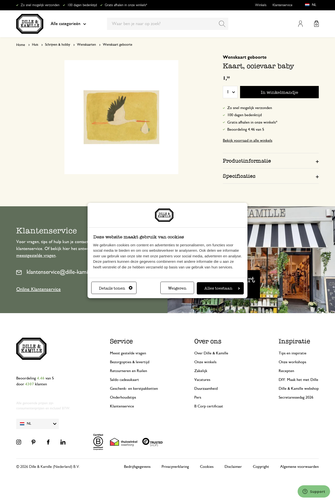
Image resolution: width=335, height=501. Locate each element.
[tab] (271, 160)
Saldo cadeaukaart (124, 380)
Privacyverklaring (175, 467)
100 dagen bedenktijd (82, 5)
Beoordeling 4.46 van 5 (245, 129)
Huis (35, 44)
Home (20, 45)
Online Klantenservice (38, 289)
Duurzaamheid (206, 388)
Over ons (207, 341)
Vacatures (202, 380)
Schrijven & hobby (57, 44)
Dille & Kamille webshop (299, 388)
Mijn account (300, 24)
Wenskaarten (86, 44)
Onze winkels (205, 362)
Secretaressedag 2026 (296, 397)
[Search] (222, 24)
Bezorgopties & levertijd (129, 362)
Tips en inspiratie (292, 353)
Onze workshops (292, 362)
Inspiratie (294, 341)
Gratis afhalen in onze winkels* (126, 5)
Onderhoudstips (123, 397)
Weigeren (177, 288)
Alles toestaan (222, 288)
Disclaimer (233, 467)
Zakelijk (200, 371)
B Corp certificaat (208, 406)
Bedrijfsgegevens (137, 467)
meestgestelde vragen (36, 255)
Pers (197, 397)
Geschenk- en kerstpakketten (134, 388)
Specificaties (239, 176)
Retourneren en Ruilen (128, 371)
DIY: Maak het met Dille (298, 380)
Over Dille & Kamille (211, 353)
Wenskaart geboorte (117, 44)
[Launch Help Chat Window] (314, 491)
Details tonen (116, 288)
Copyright (261, 467)
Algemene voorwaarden (299, 467)
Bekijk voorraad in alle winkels (247, 140)
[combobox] (167, 24)
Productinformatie (247, 161)
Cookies (206, 467)
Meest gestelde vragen (128, 353)
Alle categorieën (68, 24)
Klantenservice (282, 5)
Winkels (260, 5)
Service (121, 341)
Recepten (286, 371)
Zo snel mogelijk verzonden (40, 5)
